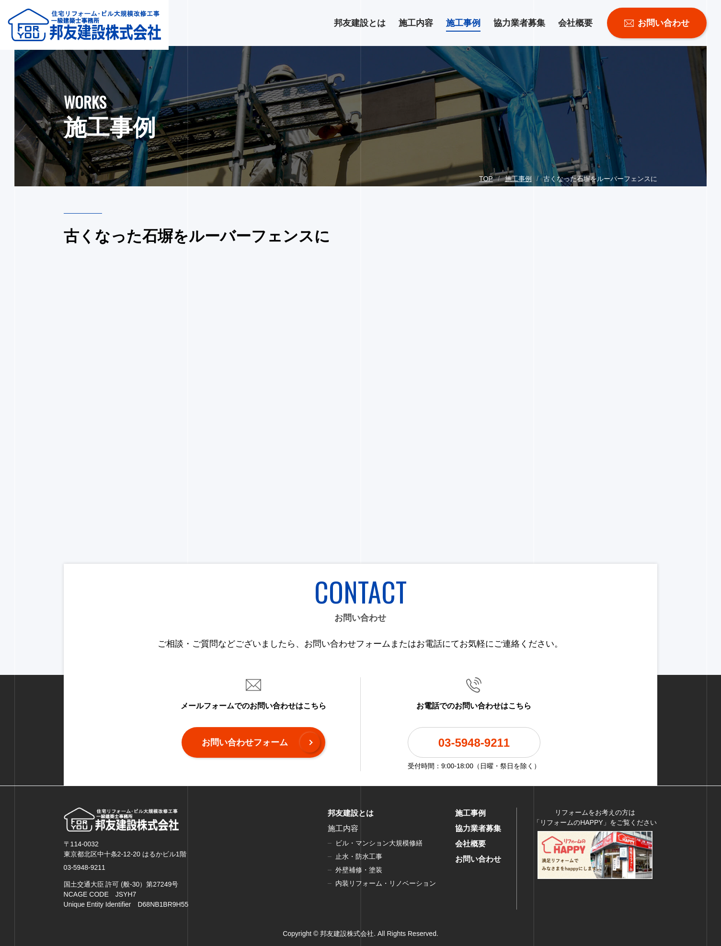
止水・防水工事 (358, 856)
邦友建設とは (360, 23)
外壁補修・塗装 (358, 870)
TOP (486, 178)
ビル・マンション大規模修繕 (379, 843)
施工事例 (463, 23)
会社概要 (575, 23)
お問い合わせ (478, 859)
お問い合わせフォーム (245, 742)
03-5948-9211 (474, 742)
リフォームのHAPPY (571, 822)
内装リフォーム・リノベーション (385, 883)
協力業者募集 (519, 23)
